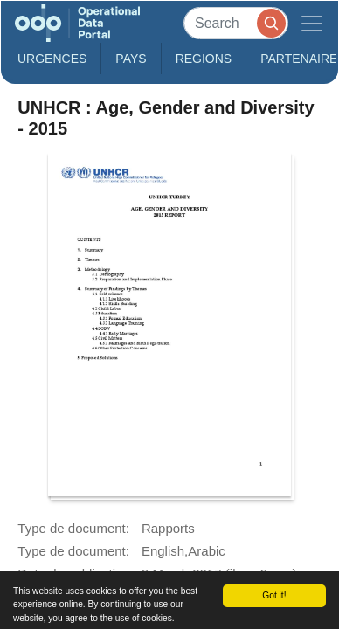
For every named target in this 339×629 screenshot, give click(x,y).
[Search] (235, 23)
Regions (204, 59)
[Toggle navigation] (312, 23)
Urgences (51, 59)
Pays (130, 59)
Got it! (274, 595)
